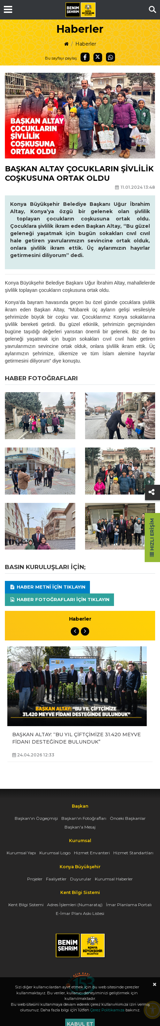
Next (85, 631)
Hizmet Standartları (133, 852)
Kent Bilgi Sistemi (26, 904)
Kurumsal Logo (54, 852)
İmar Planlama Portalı (129, 904)
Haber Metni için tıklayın (47, 587)
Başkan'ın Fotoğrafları (83, 818)
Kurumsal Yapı (21, 852)
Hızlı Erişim (152, 537)
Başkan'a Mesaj (80, 827)
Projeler (35, 878)
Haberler (85, 44)
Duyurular (80, 878)
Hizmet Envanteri (92, 852)
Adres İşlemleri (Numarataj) (74, 904)
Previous (75, 631)
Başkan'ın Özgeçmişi (36, 818)
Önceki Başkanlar (128, 818)
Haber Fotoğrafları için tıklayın (59, 599)
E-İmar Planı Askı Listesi (80, 913)
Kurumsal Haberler (114, 878)
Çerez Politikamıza (107, 1010)
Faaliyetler (56, 878)
